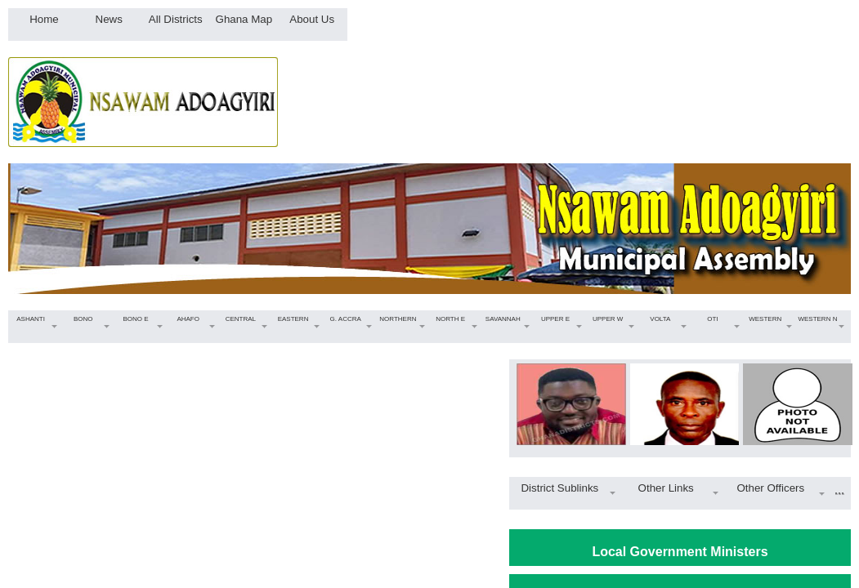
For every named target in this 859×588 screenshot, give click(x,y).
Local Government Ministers (679, 552)
